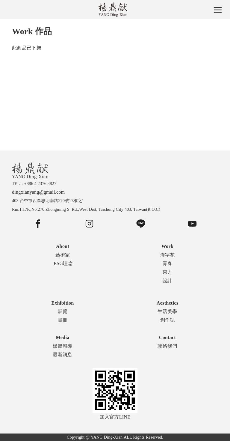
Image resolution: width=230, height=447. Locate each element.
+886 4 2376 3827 (40, 183)
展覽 (63, 311)
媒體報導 (62, 346)
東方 (167, 272)
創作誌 (167, 320)
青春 (167, 263)
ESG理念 (63, 263)
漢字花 (167, 255)
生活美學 (167, 311)
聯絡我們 (167, 346)
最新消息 (62, 354)
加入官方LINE (115, 393)
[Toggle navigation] (217, 9)
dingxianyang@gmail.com (38, 192)
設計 (167, 280)
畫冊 (63, 320)
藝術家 (62, 255)
